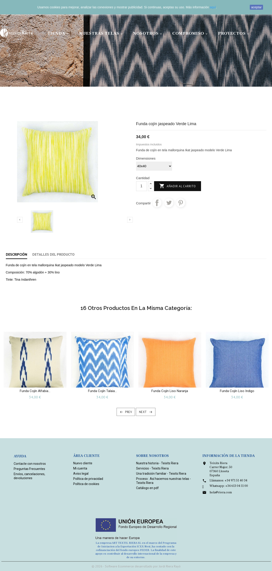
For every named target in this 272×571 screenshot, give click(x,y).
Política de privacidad (88, 479)
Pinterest (180, 202)
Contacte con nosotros (30, 463)
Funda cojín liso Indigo (237, 391)
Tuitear (168, 202)
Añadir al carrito (177, 186)
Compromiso (190, 33)
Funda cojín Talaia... (102, 391)
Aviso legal (80, 473)
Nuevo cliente (82, 463)
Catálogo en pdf (147, 488)
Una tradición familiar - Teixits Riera (161, 473)
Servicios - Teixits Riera (152, 468)
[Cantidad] (141, 186)
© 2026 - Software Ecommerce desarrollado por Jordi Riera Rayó (136, 566)
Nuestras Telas (101, 33)
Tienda (58, 33)
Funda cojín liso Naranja (169, 391)
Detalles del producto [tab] (53, 254)
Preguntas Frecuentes (29, 469)
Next (143, 412)
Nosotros (148, 33)
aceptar (256, 7)
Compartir (157, 202)
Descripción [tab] (16, 254)
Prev (128, 412)
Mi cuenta (80, 468)
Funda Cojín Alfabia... (35, 391)
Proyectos (234, 33)
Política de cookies (86, 484)
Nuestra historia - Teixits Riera (157, 463)
